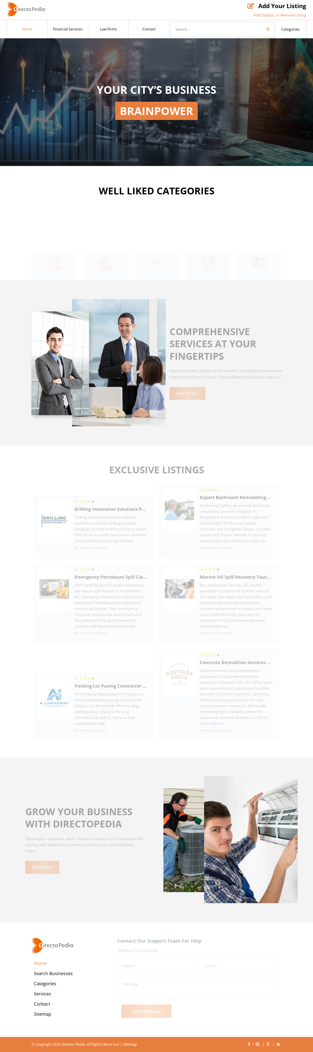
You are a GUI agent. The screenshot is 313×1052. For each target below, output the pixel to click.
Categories (290, 29)
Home (27, 29)
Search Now (260, 29)
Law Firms (108, 29)
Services (42, 994)
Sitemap (42, 1015)
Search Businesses (53, 974)
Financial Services (68, 29)
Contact (149, 29)
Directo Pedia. (74, 1044)
